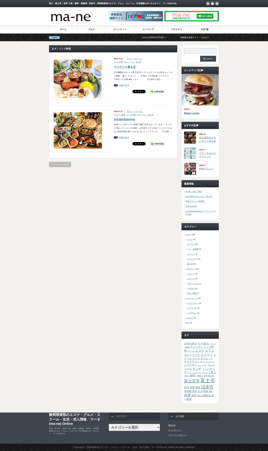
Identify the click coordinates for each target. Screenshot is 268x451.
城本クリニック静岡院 (195, 201)
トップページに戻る (60, 164)
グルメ (91, 29)
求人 (187, 323)
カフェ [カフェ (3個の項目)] (209, 350)
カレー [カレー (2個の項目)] (188, 355)
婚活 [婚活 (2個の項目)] (192, 375)
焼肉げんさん (206, 168)
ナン (133, 62)
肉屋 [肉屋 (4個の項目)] (187, 395)
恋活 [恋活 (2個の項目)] (186, 387)
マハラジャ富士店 (125, 67)
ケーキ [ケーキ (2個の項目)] (196, 355)
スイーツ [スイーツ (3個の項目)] (206, 355)
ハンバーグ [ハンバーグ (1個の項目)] (202, 365)
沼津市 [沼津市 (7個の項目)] (207, 387)
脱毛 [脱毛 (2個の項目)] (194, 395)
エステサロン (192, 303)
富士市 (138, 62)
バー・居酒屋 (192, 249)
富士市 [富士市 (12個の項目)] (207, 380)
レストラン (138, 59)
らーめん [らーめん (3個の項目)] (203, 343)
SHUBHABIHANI (124, 119)
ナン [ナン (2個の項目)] (202, 361)
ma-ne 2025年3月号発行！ (158, 37)
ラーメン (191, 254)
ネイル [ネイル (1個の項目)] (208, 362)
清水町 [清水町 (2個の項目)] (188, 391)
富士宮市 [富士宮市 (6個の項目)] (192, 381)
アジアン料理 (119, 115)
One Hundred (191, 206)
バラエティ (176, 29)
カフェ (190, 239)
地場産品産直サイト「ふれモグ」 (199, 37)
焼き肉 (190, 264)
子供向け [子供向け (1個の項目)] (199, 376)
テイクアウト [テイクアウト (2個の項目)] (191, 361)
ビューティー (120, 29)
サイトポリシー (174, 430)
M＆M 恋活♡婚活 (194, 191)
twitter (212, 3)
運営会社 (172, 425)
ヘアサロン (192, 313)
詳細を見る (124, 85)
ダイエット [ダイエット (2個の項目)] (206, 358)
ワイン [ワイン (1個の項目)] (205, 372)
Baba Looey (192, 113)
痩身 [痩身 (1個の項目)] (210, 391)
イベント (191, 274)
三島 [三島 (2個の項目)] (210, 372)
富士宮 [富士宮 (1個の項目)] (211, 376)
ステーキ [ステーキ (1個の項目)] (196, 359)
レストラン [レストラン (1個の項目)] (197, 372)
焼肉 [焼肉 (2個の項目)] (205, 391)
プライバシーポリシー (177, 435)
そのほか (191, 288)
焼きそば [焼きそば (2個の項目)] (197, 391)
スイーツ (191, 244)
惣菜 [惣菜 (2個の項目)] (192, 387)
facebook (217, 3)
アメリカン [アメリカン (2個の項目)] (196, 347)
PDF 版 (205, 29)
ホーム (63, 29)
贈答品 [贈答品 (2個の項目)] (207, 395)
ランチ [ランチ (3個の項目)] (197, 368)
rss (208, 3)
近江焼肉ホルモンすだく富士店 (199, 196)
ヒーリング (148, 29)
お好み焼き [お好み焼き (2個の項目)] (190, 343)
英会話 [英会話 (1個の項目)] (200, 396)
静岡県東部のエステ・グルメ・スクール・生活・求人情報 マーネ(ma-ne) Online (74, 419)
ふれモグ (189, 318)
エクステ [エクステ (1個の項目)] (191, 351)
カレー (127, 62)
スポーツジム (192, 283)
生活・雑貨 (192, 293)
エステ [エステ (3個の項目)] (199, 350)
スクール (191, 279)
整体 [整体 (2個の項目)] (197, 387)
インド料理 (118, 62)
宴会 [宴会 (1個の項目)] (206, 376)
